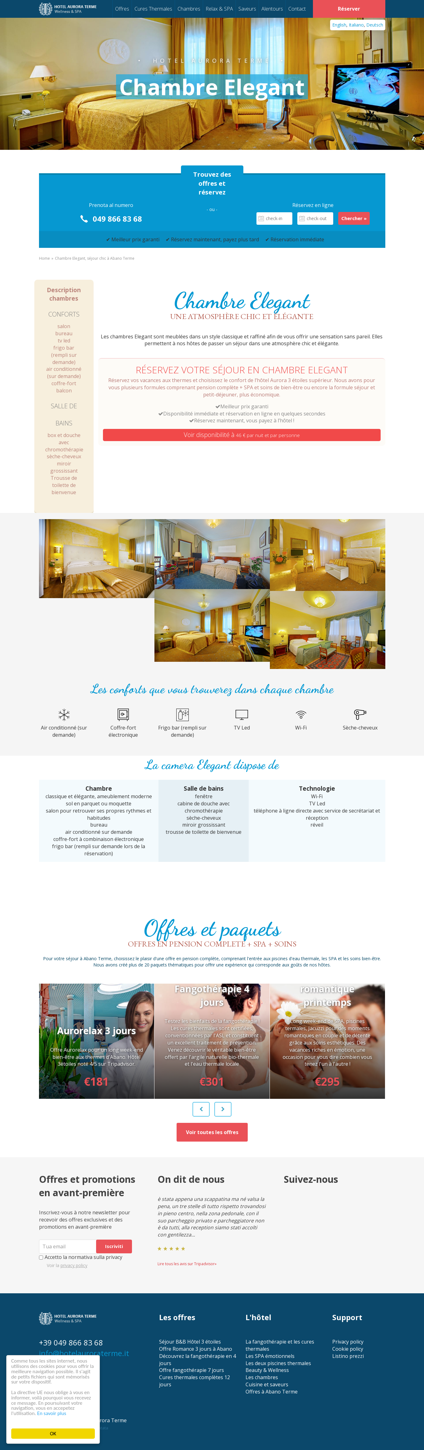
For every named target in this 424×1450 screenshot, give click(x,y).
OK (53, 1433)
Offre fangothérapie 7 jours (191, 1370)
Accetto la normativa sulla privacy (80, 1257)
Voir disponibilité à (242, 434)
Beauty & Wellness (267, 1370)
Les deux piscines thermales (278, 1363)
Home (44, 258)
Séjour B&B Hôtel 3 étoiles (190, 1341)
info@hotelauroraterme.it (84, 1353)
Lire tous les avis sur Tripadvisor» (187, 1263)
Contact (297, 8)
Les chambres (262, 1377)
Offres (122, 8)
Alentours (272, 8)
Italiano (356, 25)
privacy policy (74, 1265)
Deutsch (374, 25)
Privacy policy (347, 1341)
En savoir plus (52, 1413)
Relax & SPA (219, 8)
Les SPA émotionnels (270, 1356)
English (339, 25)
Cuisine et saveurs (267, 1384)
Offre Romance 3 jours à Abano (195, 1348)
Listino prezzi (348, 1356)
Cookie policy (347, 1348)
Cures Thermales (153, 8)
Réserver (349, 8)
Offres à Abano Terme (272, 1391)
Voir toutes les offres (212, 1132)
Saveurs (247, 8)
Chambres (189, 8)
